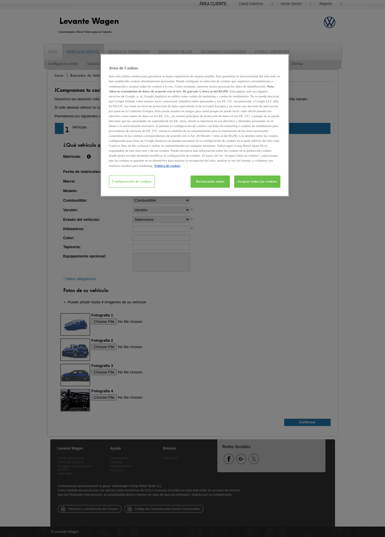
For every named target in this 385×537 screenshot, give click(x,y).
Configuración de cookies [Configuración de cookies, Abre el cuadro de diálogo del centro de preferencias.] (132, 181)
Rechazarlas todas (210, 181)
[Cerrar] (281, 60)
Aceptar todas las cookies (257, 181)
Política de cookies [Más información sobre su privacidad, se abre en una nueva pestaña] (167, 165)
